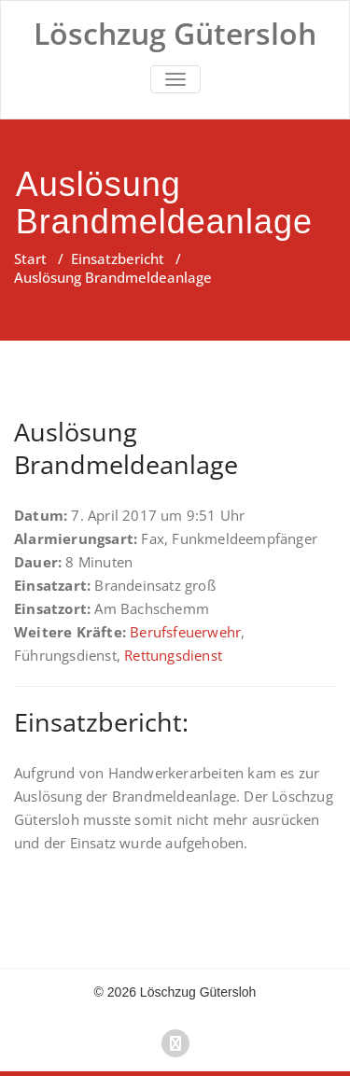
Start (30, 258)
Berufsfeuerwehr (185, 631)
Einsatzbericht (117, 258)
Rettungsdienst (173, 655)
